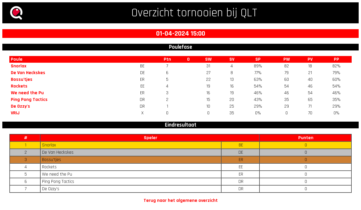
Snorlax (18, 66)
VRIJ (15, 113)
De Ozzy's (20, 106)
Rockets (19, 86)
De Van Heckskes (28, 73)
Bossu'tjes (21, 79)
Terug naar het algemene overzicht (181, 200)
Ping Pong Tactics (29, 100)
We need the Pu (27, 93)
